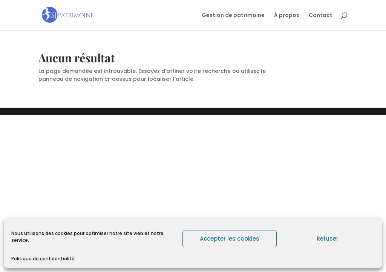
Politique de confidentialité (43, 258)
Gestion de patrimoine (233, 15)
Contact (320, 15)
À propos (286, 15)
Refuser (328, 239)
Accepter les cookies (229, 239)
